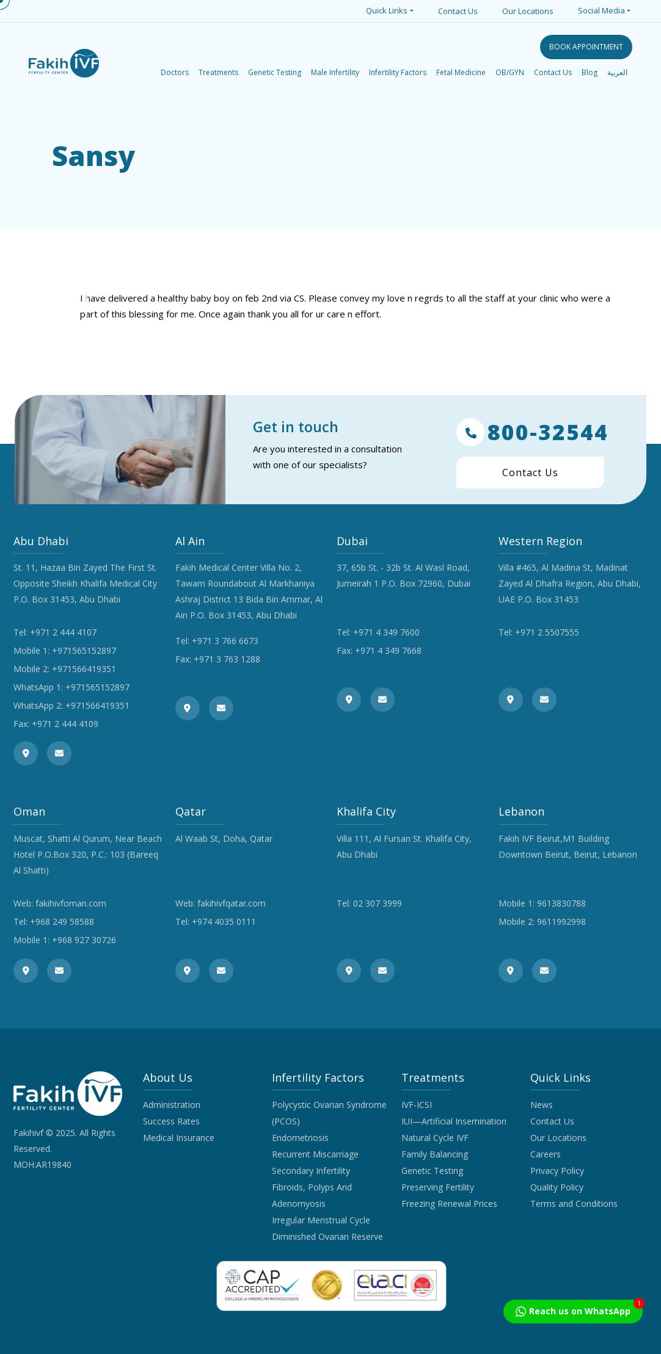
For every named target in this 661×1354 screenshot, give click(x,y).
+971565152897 (84, 650)
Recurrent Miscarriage (315, 1154)
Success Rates (171, 1121)
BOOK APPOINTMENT (586, 47)
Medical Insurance (178, 1137)
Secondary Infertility (311, 1170)
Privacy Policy (557, 1170)
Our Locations (527, 10)
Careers (545, 1154)
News (541, 1104)
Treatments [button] (218, 72)
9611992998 (561, 921)
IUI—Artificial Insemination (453, 1121)
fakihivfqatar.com (231, 903)
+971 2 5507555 (547, 632)
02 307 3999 (377, 903)
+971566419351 (84, 669)
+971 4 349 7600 (386, 632)
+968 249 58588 (62, 921)
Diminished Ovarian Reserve (327, 1236)
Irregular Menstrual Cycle (321, 1220)
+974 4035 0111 (224, 921)
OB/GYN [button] (509, 72)
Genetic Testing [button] (274, 72)
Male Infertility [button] (335, 72)
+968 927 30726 (84, 940)
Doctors (175, 72)
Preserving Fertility (437, 1187)
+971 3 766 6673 (225, 640)
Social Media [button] (601, 10)
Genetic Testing (432, 1170)
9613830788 (561, 903)
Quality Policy (556, 1187)
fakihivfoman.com (70, 903)
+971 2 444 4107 (63, 632)
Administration (171, 1104)
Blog (589, 72)
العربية (617, 72)
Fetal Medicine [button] (461, 72)
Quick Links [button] (386, 10)
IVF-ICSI (416, 1104)
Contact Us (458, 10)
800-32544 (532, 432)
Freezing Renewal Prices (449, 1203)
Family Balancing (434, 1154)
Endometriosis (300, 1137)
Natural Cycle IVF (435, 1137)
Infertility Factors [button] (397, 72)
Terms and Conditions (574, 1203)
